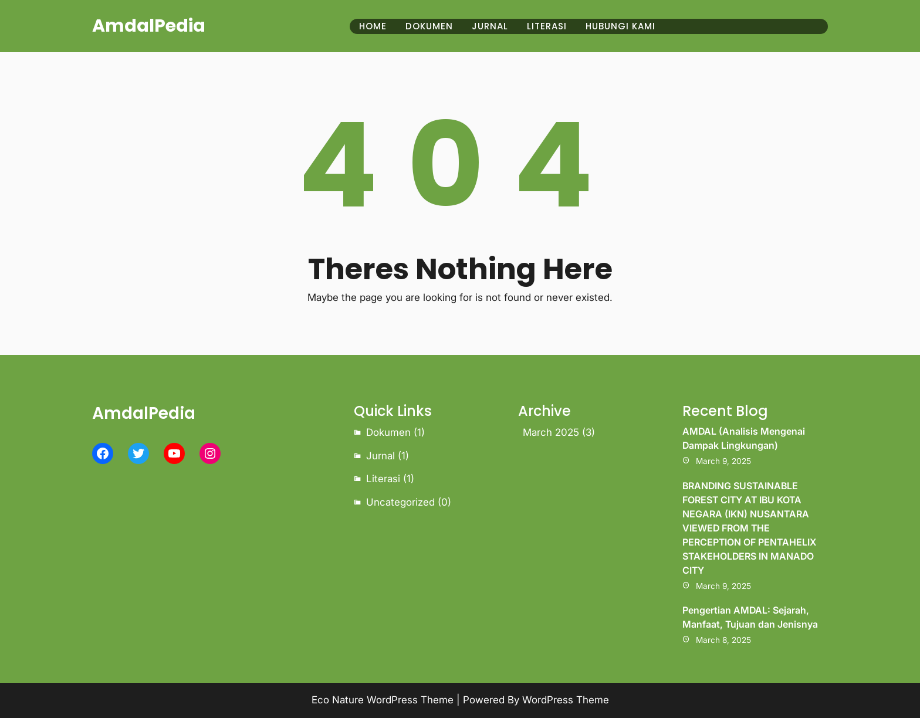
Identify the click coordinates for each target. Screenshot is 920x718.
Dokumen (388, 432)
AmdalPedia (148, 25)
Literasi (383, 479)
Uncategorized (400, 502)
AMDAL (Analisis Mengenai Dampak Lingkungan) (743, 438)
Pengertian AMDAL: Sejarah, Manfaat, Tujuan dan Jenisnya (750, 617)
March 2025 (551, 432)
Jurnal (380, 456)
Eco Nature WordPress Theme (383, 700)
